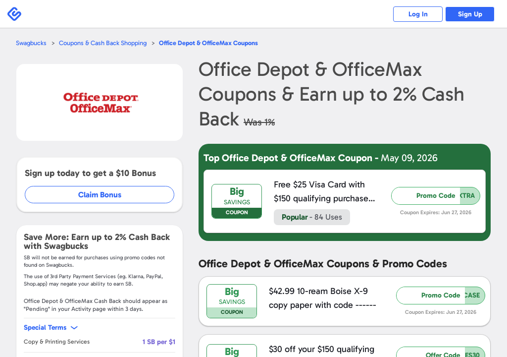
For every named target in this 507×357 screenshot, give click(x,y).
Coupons (208, 43)
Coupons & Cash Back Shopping (103, 43)
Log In (418, 14)
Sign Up (470, 14)
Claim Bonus (99, 194)
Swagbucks (31, 43)
